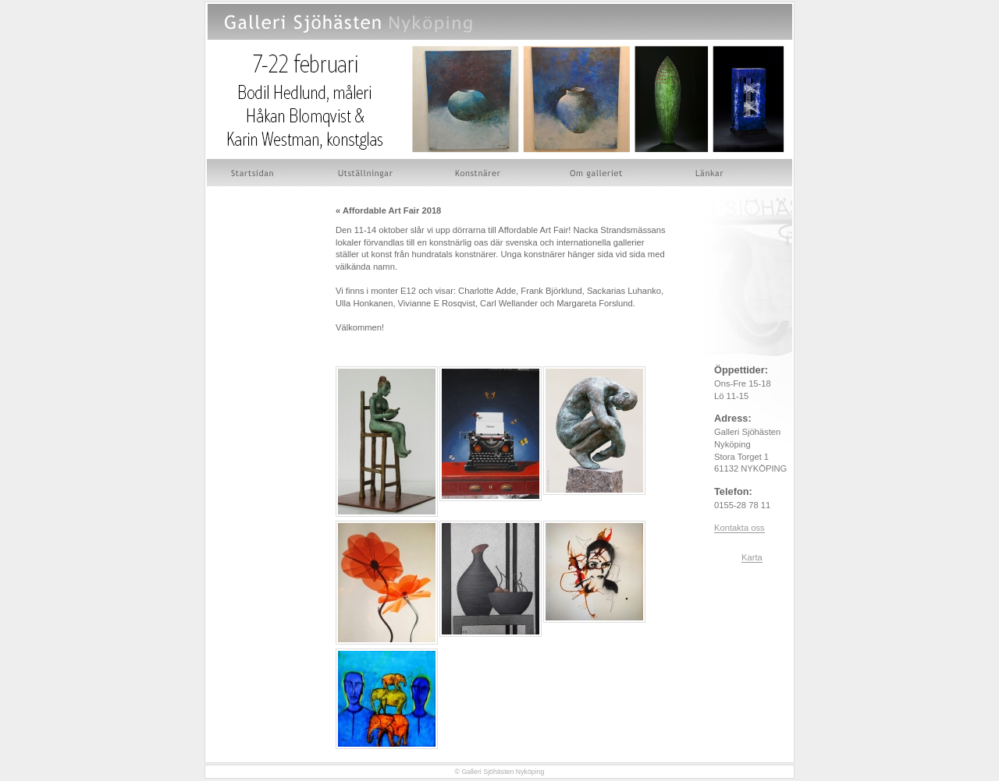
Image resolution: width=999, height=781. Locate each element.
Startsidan (254, 172)
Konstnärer (479, 172)
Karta (752, 557)
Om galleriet (599, 172)
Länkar (710, 172)
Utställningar (365, 172)
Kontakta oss (739, 527)
